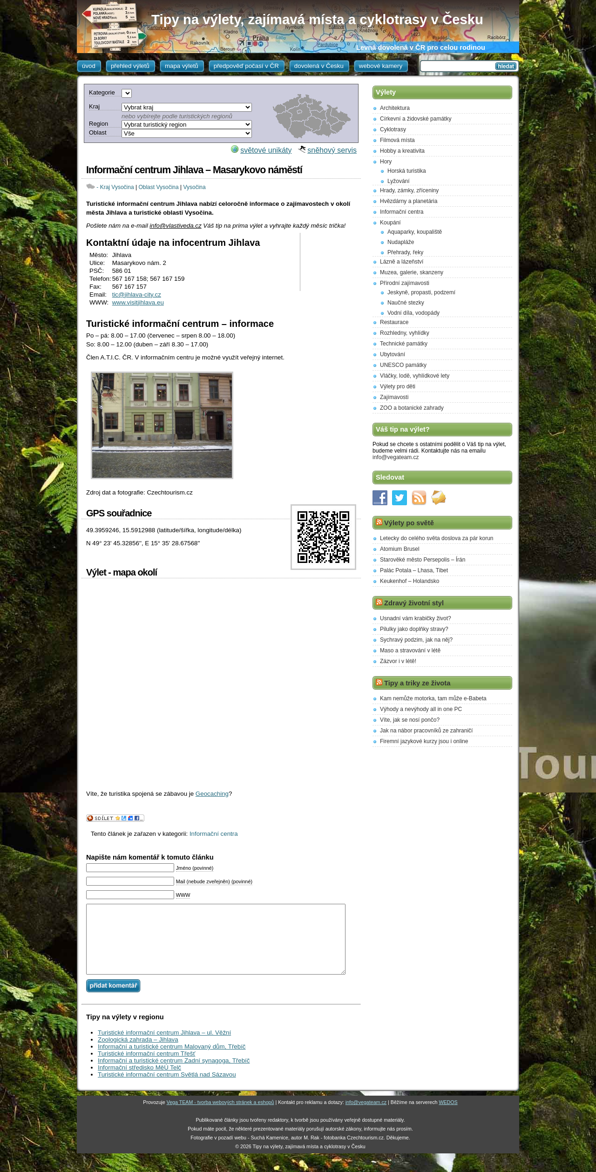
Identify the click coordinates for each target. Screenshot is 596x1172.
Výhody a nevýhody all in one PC (421, 709)
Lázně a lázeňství (401, 261)
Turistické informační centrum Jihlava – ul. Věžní (164, 1046)
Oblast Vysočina (158, 187)
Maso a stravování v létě (410, 650)
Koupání (390, 222)
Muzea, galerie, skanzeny (411, 272)
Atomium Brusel (400, 549)
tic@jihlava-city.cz (136, 294)
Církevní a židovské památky (415, 118)
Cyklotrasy (393, 129)
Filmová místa (397, 140)
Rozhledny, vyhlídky (404, 333)
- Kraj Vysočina (115, 187)
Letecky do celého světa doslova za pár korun (436, 538)
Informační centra (214, 833)
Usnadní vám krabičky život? (415, 618)
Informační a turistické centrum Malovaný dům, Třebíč (172, 1060)
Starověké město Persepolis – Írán (422, 559)
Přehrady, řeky (405, 252)
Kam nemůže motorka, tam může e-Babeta (433, 698)
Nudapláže (400, 242)
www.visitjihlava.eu (138, 302)
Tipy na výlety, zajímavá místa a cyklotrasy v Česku (317, 19)
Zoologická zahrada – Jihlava (138, 1053)
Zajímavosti (394, 397)
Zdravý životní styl (414, 603)
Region (98, 123)
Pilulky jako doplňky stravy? (414, 629)
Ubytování (392, 354)
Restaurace (394, 322)
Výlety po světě (409, 523)
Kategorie (102, 92)
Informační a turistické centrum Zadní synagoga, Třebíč (174, 1074)
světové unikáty (265, 150)
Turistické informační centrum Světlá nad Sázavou (167, 1088)
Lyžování (398, 181)
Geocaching (212, 793)
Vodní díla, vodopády (413, 313)
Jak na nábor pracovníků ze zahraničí (426, 730)
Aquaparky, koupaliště (414, 232)
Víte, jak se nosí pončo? (410, 720)
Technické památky (403, 343)
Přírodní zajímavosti (404, 283)
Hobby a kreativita (402, 151)
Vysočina (194, 187)
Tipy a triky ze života (417, 683)
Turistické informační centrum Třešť (146, 1067)
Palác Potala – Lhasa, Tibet (414, 570)
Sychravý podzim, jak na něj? (416, 640)
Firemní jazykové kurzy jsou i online (424, 741)
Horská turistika (406, 171)
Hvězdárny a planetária (408, 201)
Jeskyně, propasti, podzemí (421, 292)
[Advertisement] (332, 262)
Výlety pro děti (397, 386)
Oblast (98, 132)
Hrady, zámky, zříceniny (409, 190)
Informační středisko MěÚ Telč (139, 1081)
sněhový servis (332, 150)
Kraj (94, 106)
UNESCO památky (403, 365)
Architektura (395, 108)
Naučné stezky (405, 302)
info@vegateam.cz (395, 457)
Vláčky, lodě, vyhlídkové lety (414, 376)
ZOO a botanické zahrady (412, 408)
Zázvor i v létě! (398, 661)
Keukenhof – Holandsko (409, 581)
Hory (386, 161)
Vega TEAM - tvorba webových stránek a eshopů (220, 1116)
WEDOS (448, 1116)
